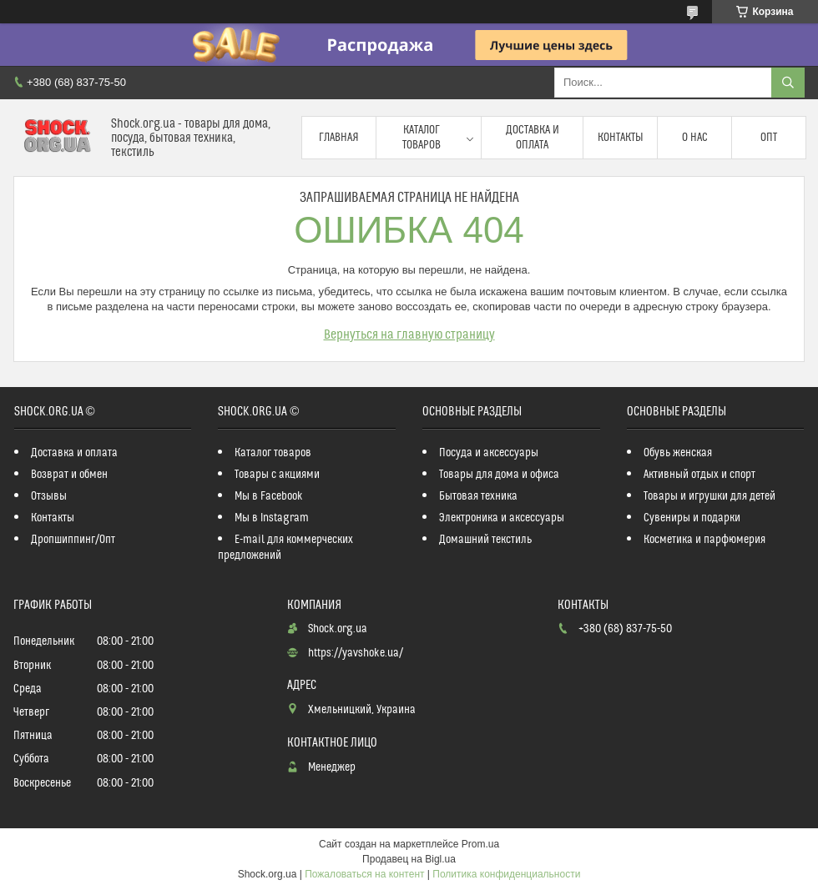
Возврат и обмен (69, 474)
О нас (695, 137)
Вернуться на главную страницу (409, 334)
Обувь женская (678, 453)
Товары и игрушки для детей (709, 496)
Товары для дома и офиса (499, 474)
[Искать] (788, 83)
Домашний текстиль (485, 539)
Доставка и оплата (532, 137)
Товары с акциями (277, 474)
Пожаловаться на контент (364, 874)
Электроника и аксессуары (501, 518)
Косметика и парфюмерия (704, 539)
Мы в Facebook (269, 496)
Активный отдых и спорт (699, 474)
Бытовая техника (478, 496)
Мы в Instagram (272, 518)
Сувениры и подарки (692, 518)
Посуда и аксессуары (488, 453)
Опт (768, 137)
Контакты (621, 137)
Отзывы (49, 496)
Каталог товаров (421, 137)
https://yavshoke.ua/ (355, 653)
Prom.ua (480, 844)
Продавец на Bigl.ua (409, 859)
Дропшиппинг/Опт (73, 539)
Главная (339, 137)
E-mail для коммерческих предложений (285, 547)
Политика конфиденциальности (506, 874)
